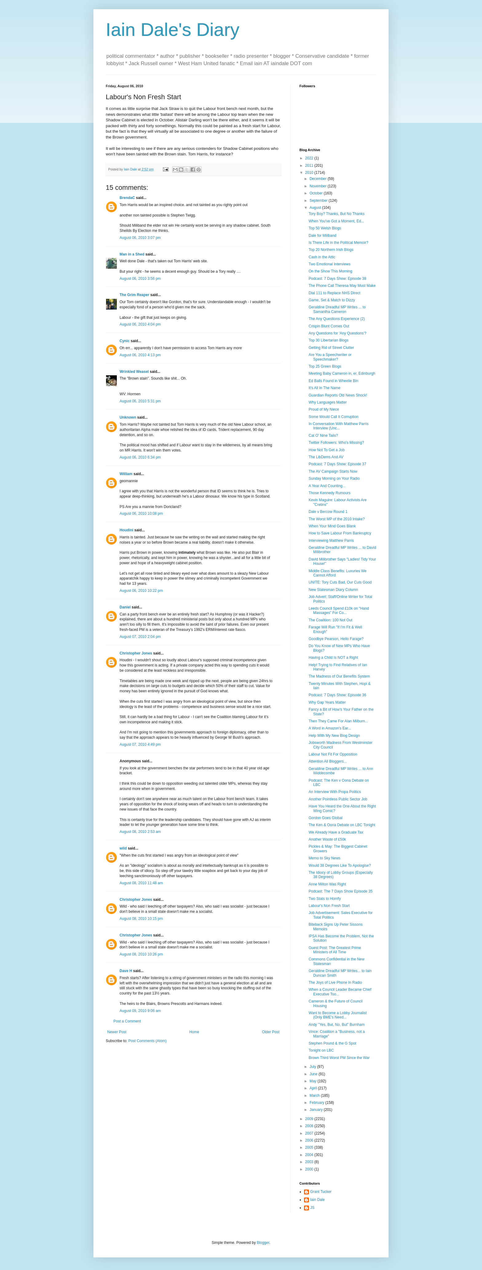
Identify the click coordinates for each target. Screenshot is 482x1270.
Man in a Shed (132, 254)
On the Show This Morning (330, 271)
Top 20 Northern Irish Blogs (331, 250)
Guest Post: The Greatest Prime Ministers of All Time (335, 950)
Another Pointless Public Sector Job (338, 799)
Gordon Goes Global (325, 818)
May (314, 1081)
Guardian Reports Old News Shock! (338, 395)
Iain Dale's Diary (172, 29)
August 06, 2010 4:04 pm (140, 324)
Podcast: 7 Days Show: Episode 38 (337, 278)
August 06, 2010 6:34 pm (140, 457)
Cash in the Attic (322, 257)
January (317, 1110)
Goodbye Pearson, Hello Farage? (336, 639)
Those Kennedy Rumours (329, 493)
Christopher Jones (136, 653)
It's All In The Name (324, 388)
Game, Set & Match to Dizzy (332, 300)
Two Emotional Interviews (329, 264)
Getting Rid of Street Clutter (331, 348)
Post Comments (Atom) (147, 1041)
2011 (309, 165)
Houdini (126, 530)
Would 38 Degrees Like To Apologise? (340, 865)
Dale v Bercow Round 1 (328, 512)
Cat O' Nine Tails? (323, 435)
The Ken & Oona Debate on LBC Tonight (342, 825)
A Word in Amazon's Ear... (330, 728)
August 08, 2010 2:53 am (140, 832)
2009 (309, 1119)
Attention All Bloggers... (328, 761)
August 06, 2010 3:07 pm (140, 238)
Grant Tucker (320, 1192)
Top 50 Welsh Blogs (325, 228)
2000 (309, 1169)
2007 (309, 1133)
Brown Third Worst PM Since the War (339, 1058)
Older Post (270, 1032)
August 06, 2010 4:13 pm (140, 355)
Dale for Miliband (322, 235)
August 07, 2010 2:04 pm (140, 637)
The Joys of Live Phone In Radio (335, 982)
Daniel (125, 607)
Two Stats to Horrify (325, 899)
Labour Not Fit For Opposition (333, 754)
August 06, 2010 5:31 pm (140, 401)
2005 (309, 1147)
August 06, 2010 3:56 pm (140, 278)
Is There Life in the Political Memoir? (338, 242)
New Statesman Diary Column (333, 590)
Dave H (126, 971)
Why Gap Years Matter (327, 702)
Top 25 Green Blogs (325, 366)
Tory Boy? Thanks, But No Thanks (337, 214)
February (317, 1102)
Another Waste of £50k (327, 839)
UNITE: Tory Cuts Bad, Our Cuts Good (340, 582)
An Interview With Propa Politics (335, 792)
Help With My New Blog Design (334, 735)
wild (123, 848)
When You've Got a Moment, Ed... (336, 221)
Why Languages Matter (328, 402)
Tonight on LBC (321, 1050)
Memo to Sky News (324, 858)
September (319, 200)
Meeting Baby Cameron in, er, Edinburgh (342, 373)
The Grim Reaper (134, 295)
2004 (309, 1155)
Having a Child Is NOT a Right (333, 657)
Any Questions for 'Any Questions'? (337, 333)
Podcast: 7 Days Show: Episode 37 (337, 464)
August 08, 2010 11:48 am (141, 883)
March (315, 1095)
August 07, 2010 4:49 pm (140, 744)
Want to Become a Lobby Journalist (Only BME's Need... (338, 1015)
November (319, 186)
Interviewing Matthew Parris (331, 540)
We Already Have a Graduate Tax (336, 832)
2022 (309, 158)
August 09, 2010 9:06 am (140, 1011)
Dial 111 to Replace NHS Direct (334, 293)
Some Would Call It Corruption (333, 417)
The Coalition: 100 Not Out (330, 620)
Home (194, 1032)
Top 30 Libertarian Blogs (328, 340)
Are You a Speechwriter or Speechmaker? (330, 357)
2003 (309, 1162)
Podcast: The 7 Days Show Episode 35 (341, 891)
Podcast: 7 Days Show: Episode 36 (337, 695)
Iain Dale (317, 1200)
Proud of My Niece (324, 409)
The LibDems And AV (326, 457)
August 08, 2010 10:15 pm (141, 918)
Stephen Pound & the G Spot (332, 1043)
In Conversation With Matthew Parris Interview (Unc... (339, 426)
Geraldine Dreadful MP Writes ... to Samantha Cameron (337, 309)
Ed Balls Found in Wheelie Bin (333, 381)
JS (312, 1208)
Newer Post (116, 1032)
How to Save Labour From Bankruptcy (340, 533)
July (313, 1067)
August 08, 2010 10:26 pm (141, 954)
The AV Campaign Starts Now (333, 471)
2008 (309, 1126)
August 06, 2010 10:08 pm (141, 513)
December (319, 179)
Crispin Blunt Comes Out (329, 326)
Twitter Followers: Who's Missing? (336, 442)
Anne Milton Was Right (327, 884)
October (317, 193)
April (314, 1088)
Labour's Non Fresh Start (329, 906)
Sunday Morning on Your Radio (334, 478)
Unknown (128, 417)
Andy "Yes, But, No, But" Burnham (337, 1024)
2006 (309, 1140)
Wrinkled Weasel (134, 371)
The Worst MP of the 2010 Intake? (337, 519)
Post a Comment (127, 1021)
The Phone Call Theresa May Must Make (342, 285)
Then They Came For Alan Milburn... (338, 721)
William (126, 474)
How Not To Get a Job (327, 450)
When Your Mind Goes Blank (332, 526)
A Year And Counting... (327, 486)
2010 (309, 172)
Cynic (125, 341)
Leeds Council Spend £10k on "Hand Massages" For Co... (339, 610)
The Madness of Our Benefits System (339, 676)
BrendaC (127, 198)
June (314, 1074)
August (316, 207)
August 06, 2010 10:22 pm (141, 590)
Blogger (263, 1243)
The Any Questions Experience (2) (337, 319)
